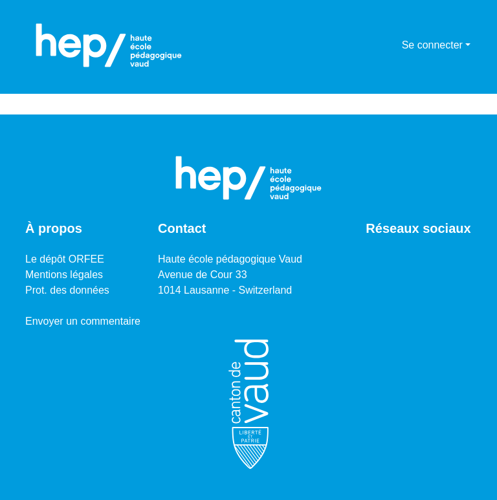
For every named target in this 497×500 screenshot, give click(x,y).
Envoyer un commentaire (82, 321)
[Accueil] (108, 45)
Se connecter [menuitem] (432, 44)
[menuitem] (390, 45)
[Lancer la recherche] (371, 45)
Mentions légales (64, 274)
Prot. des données (67, 290)
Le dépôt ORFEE (64, 259)
